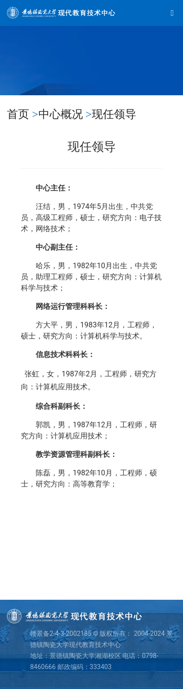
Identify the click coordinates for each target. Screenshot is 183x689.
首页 (18, 114)
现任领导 (114, 114)
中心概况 (60, 114)
